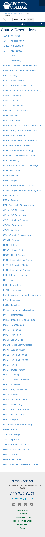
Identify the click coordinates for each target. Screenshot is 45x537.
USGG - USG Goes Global (16, 449)
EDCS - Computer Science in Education (22, 125)
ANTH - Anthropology (13, 41)
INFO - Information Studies (16, 265)
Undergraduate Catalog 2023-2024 (14, 13)
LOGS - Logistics (11, 305)
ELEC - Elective (10, 175)
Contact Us (22, 510)
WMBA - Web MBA (12, 459)
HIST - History (10, 245)
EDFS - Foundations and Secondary (20, 140)
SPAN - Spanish (11, 439)
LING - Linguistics (11, 300)
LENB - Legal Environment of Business (22, 295)
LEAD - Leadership (12, 290)
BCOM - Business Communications (20, 66)
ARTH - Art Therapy (12, 51)
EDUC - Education (12, 170)
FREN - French (10, 200)
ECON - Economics (12, 120)
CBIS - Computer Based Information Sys (22, 90)
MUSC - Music (10, 365)
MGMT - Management (13, 325)
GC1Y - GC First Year (13, 210)
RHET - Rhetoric (11, 429)
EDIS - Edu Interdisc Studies (17, 145)
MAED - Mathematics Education (18, 310)
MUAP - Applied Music (14, 350)
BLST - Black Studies (13, 81)
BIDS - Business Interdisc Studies (19, 71)
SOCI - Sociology (11, 434)
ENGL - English (10, 180)
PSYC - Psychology (12, 404)
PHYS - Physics (10, 395)
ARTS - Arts (9, 56)
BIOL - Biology (10, 76)
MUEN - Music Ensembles (15, 360)
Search (30, 19)
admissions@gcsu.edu (22, 498)
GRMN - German (11, 240)
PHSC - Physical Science (15, 390)
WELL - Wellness (11, 454)
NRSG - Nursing (11, 375)
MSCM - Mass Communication (18, 345)
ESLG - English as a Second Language (22, 190)
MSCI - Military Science (14, 340)
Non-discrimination (22, 521)
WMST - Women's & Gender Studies (20, 464)
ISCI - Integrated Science (15, 275)
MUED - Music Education (15, 355)
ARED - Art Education (13, 46)
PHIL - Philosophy (11, 385)
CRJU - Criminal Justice (14, 105)
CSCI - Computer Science (15, 110)
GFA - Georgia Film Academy (17, 235)
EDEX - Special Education (15, 135)
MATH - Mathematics (13, 315)
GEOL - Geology (11, 230)
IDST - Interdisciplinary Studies (18, 260)
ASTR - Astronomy (12, 61)
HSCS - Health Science (14, 255)
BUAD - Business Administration (18, 85)
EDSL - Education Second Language (21, 165)
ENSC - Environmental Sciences (18, 185)
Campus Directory (22, 517)
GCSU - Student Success (15, 220)
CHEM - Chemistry (12, 95)
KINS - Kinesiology (12, 285)
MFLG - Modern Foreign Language (20, 320)
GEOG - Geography (12, 225)
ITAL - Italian (9, 280)
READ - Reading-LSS (13, 414)
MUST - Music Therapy (14, 370)
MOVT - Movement (12, 335)
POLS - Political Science (15, 400)
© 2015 (22, 528)
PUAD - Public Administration (17, 409)
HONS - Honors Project (14, 250)
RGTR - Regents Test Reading (18, 424)
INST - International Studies (16, 270)
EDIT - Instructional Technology (18, 150)
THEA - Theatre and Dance (16, 444)
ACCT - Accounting (12, 36)
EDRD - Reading (11, 160)
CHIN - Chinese (10, 100)
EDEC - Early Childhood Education (20, 130)
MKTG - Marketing (12, 330)
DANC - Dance (10, 115)
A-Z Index (22, 514)
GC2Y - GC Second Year (15, 215)
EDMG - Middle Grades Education (19, 155)
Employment (22, 524)
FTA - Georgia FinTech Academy (18, 205)
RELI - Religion (10, 419)
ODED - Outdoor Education (16, 380)
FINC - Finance (10, 195)
